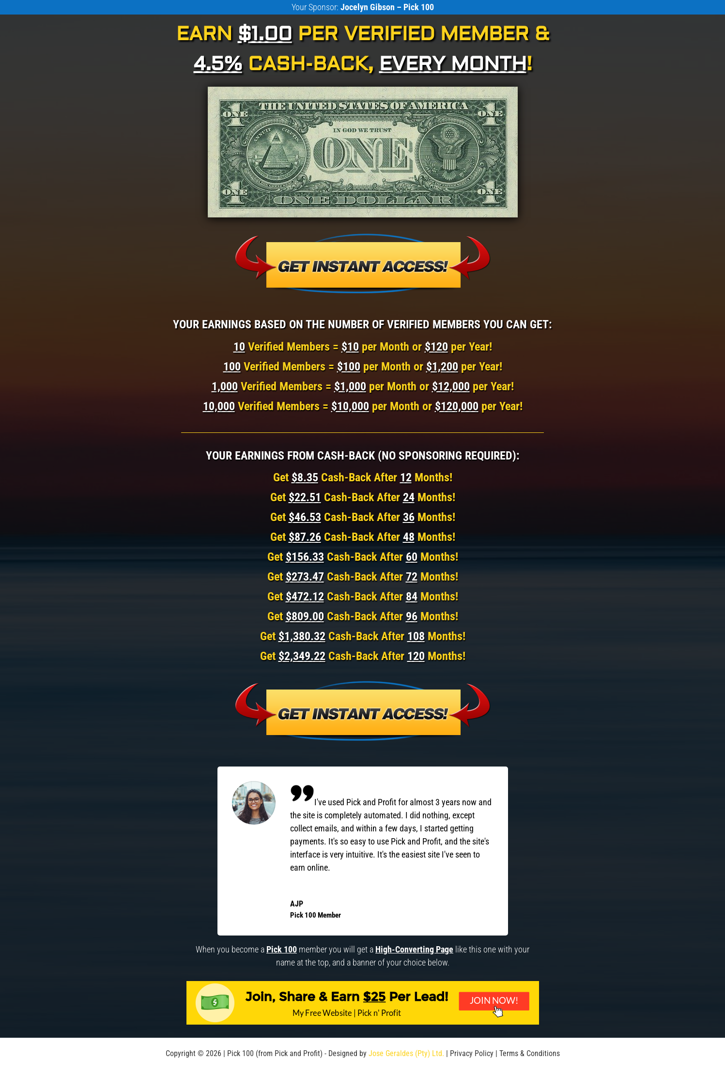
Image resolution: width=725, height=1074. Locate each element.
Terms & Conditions (529, 1053)
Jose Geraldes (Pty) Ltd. (406, 1053)
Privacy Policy (472, 1053)
